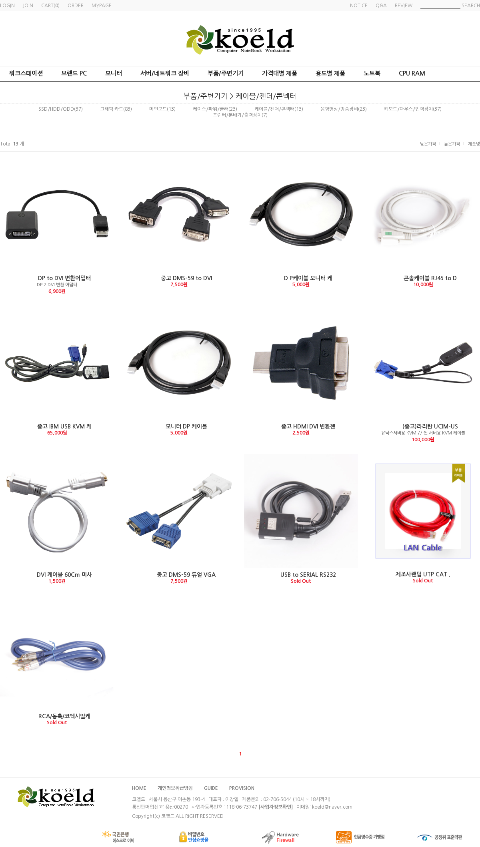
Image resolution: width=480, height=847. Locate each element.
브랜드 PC (74, 73)
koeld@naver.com (332, 807)
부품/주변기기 (226, 73)
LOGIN (7, 5)
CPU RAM (412, 73)
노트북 (372, 73)
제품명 (474, 144)
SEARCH (471, 5)
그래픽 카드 (111, 109)
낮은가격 (428, 144)
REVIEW (403, 5)
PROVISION (241, 788)
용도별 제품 (330, 73)
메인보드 (158, 109)
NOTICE (359, 5)
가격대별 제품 (279, 73)
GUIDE (211, 788)
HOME (139, 788)
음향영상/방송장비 (339, 109)
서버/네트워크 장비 (164, 73)
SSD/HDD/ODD (56, 109)
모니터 (113, 73)
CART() (50, 5)
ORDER (76, 5)
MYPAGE (102, 5)
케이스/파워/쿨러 (210, 109)
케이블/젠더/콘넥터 (266, 96)
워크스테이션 (26, 73)
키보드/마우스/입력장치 (408, 109)
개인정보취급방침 (175, 788)
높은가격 (452, 144)
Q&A (381, 5)
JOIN (28, 5)
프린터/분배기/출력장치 (237, 115)
